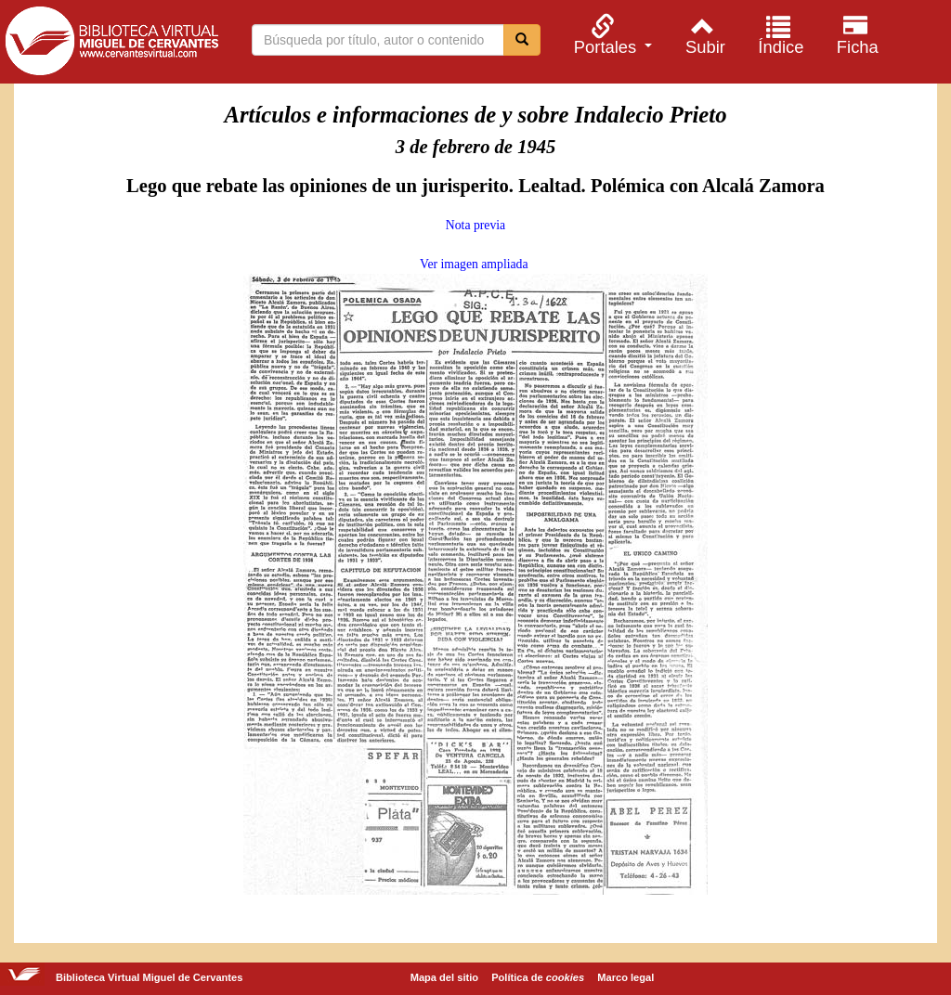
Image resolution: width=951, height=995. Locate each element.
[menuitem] (610, 35)
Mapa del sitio (444, 977)
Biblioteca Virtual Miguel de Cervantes (111, 44)
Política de (537, 977)
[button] (610, 35)
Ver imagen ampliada (474, 264)
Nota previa (475, 225)
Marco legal (625, 977)
